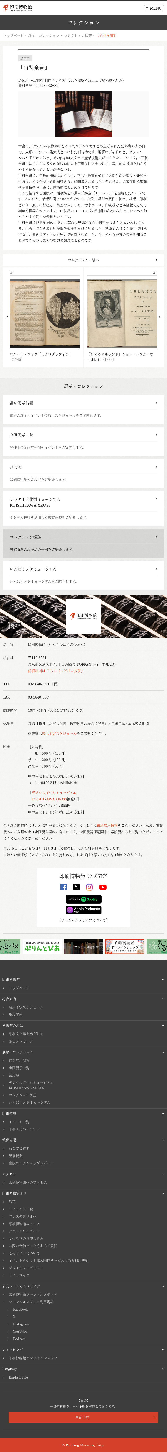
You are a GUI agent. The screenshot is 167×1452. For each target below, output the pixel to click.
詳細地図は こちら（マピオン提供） (56, 671)
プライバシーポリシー (26, 1268)
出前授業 (16, 1156)
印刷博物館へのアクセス (28, 1182)
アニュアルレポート (24, 1231)
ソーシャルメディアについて (83, 920)
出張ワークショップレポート (31, 1163)
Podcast (19, 1338)
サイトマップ (19, 1275)
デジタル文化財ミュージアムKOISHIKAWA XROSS (31, 1085)
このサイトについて (24, 1253)
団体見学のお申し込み (26, 1238)
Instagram (21, 1324)
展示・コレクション (44, 35)
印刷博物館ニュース (24, 1224)
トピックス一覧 (21, 1209)
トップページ (13, 35)
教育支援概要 (19, 1148)
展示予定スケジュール (59, 733)
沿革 (12, 1201)
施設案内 (16, 1014)
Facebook (20, 1309)
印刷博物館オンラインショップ (33, 1358)
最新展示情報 (107, 825)
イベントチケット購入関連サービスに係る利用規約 (49, 1260)
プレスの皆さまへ (23, 1216)
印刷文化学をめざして (26, 1034)
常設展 (14, 1075)
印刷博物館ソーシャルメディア (33, 1294)
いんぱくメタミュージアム (29, 1102)
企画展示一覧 (19, 1068)
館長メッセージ (21, 1041)
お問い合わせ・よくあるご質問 (33, 1246)
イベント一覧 (19, 1122)
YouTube (20, 1331)
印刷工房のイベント (24, 1129)
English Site (18, 1377)
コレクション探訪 (78, 35)
